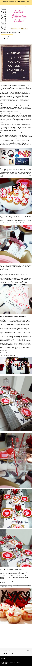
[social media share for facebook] (1, 39)
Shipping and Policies (5, 659)
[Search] (25, 7)
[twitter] (4, 653)
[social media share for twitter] (4, 39)
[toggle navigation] (30, 7)
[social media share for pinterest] (7, 39)
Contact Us (3, 658)
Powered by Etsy (4, 663)
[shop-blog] (10, 653)
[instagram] (1, 653)
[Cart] (27, 7)
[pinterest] (7, 653)
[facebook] (12, 653)
